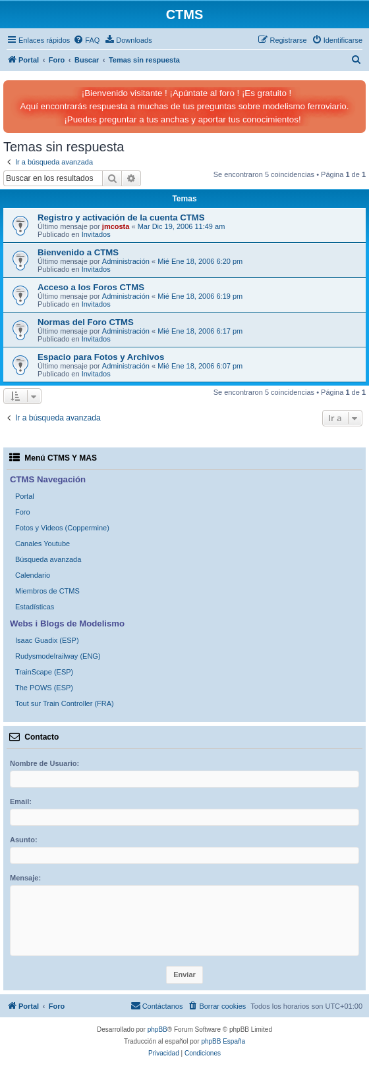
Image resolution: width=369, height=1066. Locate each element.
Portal (24, 496)
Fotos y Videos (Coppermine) (62, 528)
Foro (22, 512)
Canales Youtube (42, 543)
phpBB (157, 1029)
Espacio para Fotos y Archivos (101, 357)
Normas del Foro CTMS (86, 322)
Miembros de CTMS (47, 591)
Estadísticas (34, 607)
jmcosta (116, 226)
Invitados (96, 234)
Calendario (32, 575)
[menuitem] (86, 40)
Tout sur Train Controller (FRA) (64, 703)
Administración (126, 261)
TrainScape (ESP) (44, 672)
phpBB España (223, 1041)
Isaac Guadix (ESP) (47, 640)
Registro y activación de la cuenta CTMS (121, 217)
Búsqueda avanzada (48, 559)
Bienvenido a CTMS (78, 252)
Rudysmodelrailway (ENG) (58, 656)
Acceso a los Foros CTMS (91, 287)
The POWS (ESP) (44, 688)
